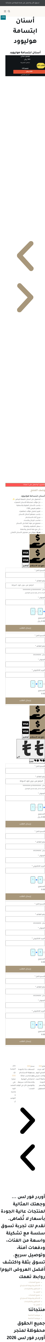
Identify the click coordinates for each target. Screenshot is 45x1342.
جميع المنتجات (34, 1282)
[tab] (37, 551)
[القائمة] (5, 11)
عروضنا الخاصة (34, 1315)
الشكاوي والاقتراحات (32, 1289)
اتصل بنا (37, 1292)
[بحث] (9, 11)
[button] (25, 257)
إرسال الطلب (25, 628)
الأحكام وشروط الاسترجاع (30, 1286)
